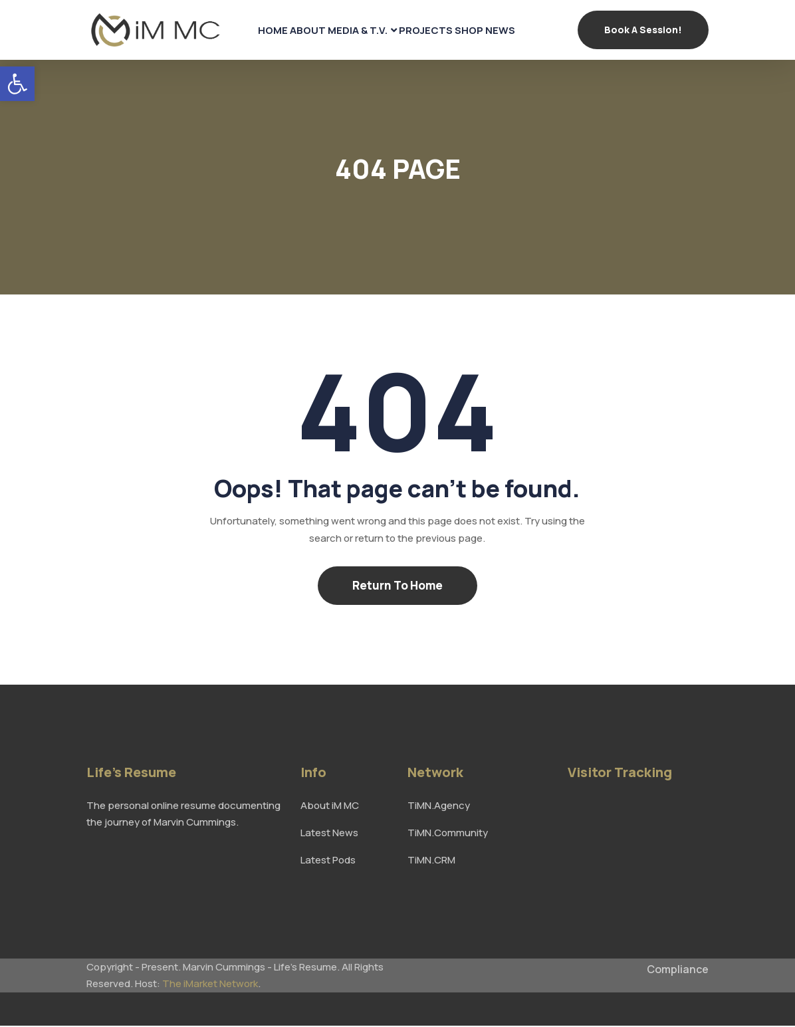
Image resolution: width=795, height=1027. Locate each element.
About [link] (295, 30)
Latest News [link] (329, 834)
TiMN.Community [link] (447, 834)
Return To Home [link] (397, 586)
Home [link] (252, 30)
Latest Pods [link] (328, 861)
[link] (17, 83)
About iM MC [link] (329, 807)
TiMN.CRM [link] (431, 861)
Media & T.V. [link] (353, 30)
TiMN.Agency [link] (438, 807)
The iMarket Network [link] (210, 985)
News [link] (522, 30)
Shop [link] (481, 30)
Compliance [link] (678, 970)
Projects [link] (429, 30)
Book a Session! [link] (643, 30)
